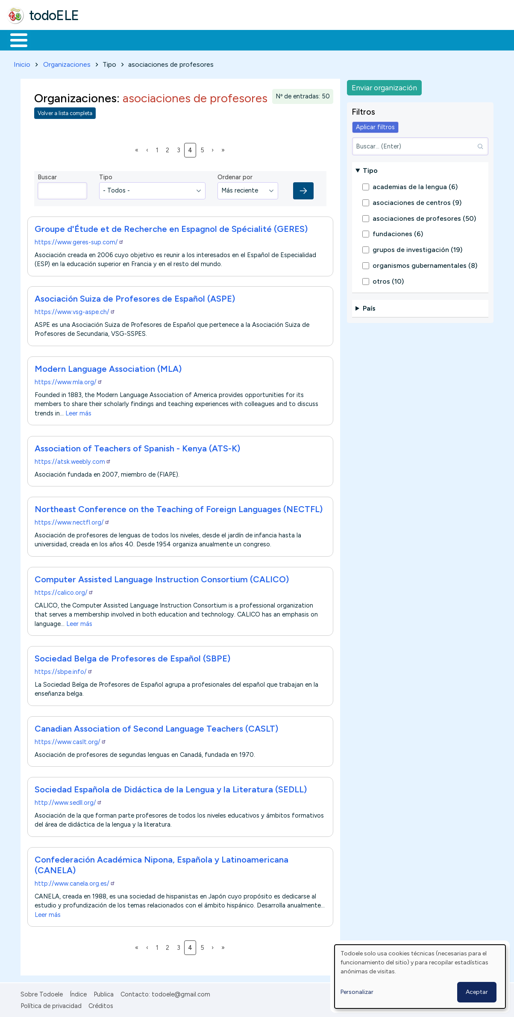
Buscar (351, 39)
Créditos (100, 1004)
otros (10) (388, 280)
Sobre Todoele (42, 993)
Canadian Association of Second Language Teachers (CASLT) (156, 727)
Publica (104, 993)
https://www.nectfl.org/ (72, 521)
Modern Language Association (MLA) (108, 367)
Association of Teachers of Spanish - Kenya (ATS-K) (137, 447)
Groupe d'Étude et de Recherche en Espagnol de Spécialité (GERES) (171, 227)
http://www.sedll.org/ (68, 801)
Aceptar (477, 992)
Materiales (48, 39)
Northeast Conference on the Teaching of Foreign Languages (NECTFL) (179, 507)
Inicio (14, 39)
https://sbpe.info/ (64, 670)
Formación (103, 39)
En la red (202, 39)
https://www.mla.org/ (69, 381)
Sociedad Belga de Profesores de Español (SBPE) (132, 657)
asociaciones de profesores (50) (424, 217)
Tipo (105, 176)
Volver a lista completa (65, 112)
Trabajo (154, 39)
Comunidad (312, 39)
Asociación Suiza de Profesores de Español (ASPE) (135, 297)
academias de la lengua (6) (415, 185)
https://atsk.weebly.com (73, 460)
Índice (78, 993)
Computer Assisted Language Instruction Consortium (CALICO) (162, 577)
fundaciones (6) (398, 232)
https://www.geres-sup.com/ (79, 240)
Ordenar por (235, 176)
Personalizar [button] (357, 992)
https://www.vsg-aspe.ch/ (75, 310)
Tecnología (255, 39)
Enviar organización (384, 85)
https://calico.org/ (64, 591)
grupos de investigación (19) (417, 248)
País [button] (369, 307)
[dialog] (420, 976)
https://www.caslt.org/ (70, 740)
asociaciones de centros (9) (417, 201)
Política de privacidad (51, 1004)
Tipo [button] (370, 169)
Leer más (78, 411)
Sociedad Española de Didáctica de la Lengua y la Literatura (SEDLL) (171, 788)
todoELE (54, 15)
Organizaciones (67, 63)
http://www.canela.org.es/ (75, 882)
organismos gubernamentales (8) (425, 264)
